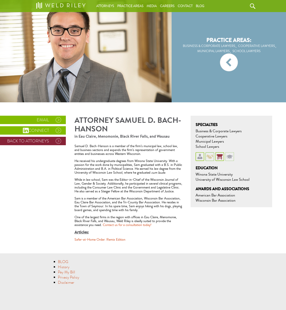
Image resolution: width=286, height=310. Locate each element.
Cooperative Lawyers (211, 136)
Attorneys (105, 6)
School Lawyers (207, 146)
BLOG (63, 262)
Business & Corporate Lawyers (219, 131)
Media (152, 6)
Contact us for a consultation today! (127, 225)
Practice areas (130, 6)
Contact (185, 6)
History (64, 267)
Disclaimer (66, 282)
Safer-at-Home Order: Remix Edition (99, 239)
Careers (167, 6)
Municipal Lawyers (210, 141)
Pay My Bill (66, 272)
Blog (200, 6)
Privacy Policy (68, 277)
